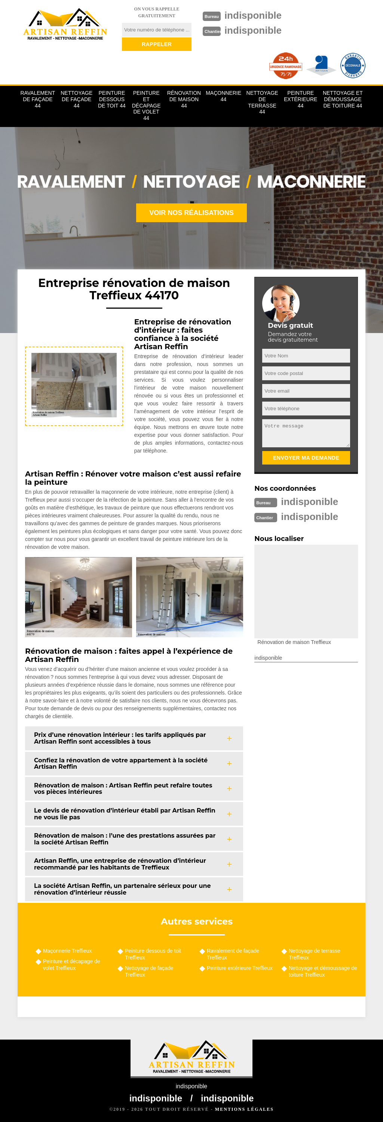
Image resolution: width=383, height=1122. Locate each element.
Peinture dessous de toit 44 (112, 99)
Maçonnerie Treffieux (67, 951)
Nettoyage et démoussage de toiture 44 (343, 99)
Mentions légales (244, 1109)
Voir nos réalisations (191, 213)
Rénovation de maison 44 (184, 99)
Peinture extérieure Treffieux (240, 968)
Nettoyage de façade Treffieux (149, 971)
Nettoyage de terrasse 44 (262, 102)
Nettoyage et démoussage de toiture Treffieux (323, 971)
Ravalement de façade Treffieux (233, 954)
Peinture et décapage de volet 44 (146, 105)
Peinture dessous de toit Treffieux (153, 954)
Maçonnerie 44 (223, 96)
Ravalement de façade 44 (37, 99)
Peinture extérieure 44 (300, 99)
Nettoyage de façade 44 (76, 99)
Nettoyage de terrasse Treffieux (314, 954)
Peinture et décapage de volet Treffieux (71, 964)
